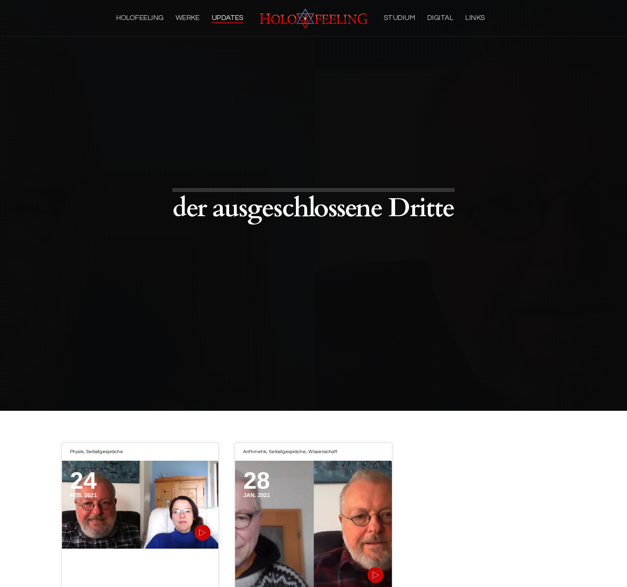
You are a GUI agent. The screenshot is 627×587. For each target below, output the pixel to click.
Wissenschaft (322, 451)
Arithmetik (254, 451)
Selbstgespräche (104, 451)
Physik (77, 451)
